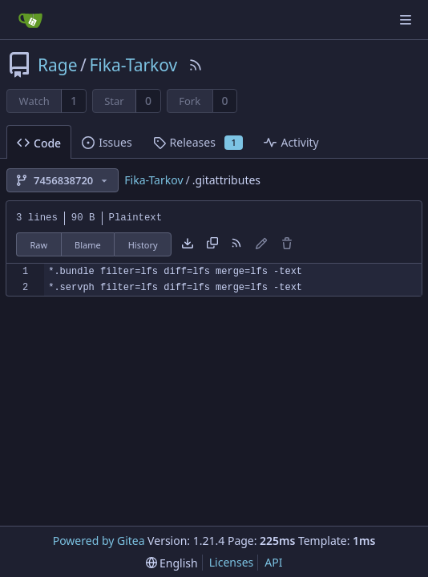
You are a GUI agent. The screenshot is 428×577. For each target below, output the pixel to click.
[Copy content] (212, 244)
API (273, 562)
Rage (58, 65)
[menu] (172, 563)
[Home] (30, 20)
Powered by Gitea (99, 540)
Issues (106, 142)
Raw (38, 245)
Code (39, 143)
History (143, 245)
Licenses (231, 562)
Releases (198, 142)
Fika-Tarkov (133, 65)
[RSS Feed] (195, 65)
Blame (88, 245)
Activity (291, 142)
